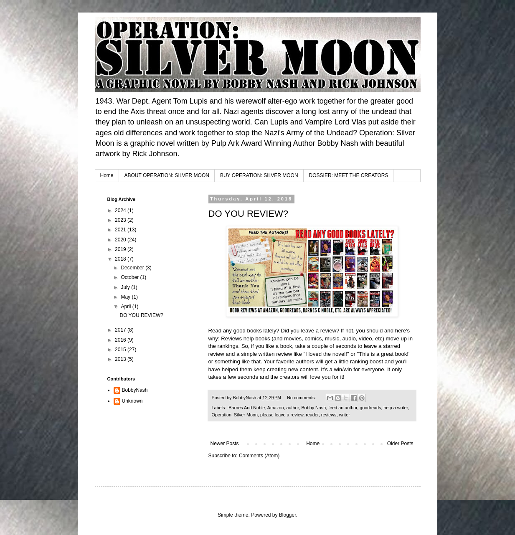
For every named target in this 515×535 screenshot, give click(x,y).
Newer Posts (225, 443)
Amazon (275, 407)
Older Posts (400, 443)
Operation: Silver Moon (235, 414)
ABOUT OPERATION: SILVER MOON (166, 175)
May (126, 297)
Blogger (287, 515)
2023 (121, 220)
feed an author (342, 407)
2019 (121, 249)
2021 (121, 230)
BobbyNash (135, 390)
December (133, 268)
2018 (121, 259)
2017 (121, 330)
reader (312, 414)
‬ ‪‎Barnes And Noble (246, 407)
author (292, 407)
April (126, 306)
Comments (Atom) (259, 456)
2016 (121, 340)
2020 (121, 240)
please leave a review (281, 414)
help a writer (395, 407)
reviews (329, 414)
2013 (121, 359)
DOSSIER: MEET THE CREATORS (348, 175)
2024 (121, 210)
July (126, 287)
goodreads (370, 407)
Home (107, 175)
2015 (121, 349)
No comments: (302, 397)
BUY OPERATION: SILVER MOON (259, 175)
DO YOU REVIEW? (248, 213)
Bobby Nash (313, 407)
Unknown (132, 401)
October (130, 277)
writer (344, 414)
